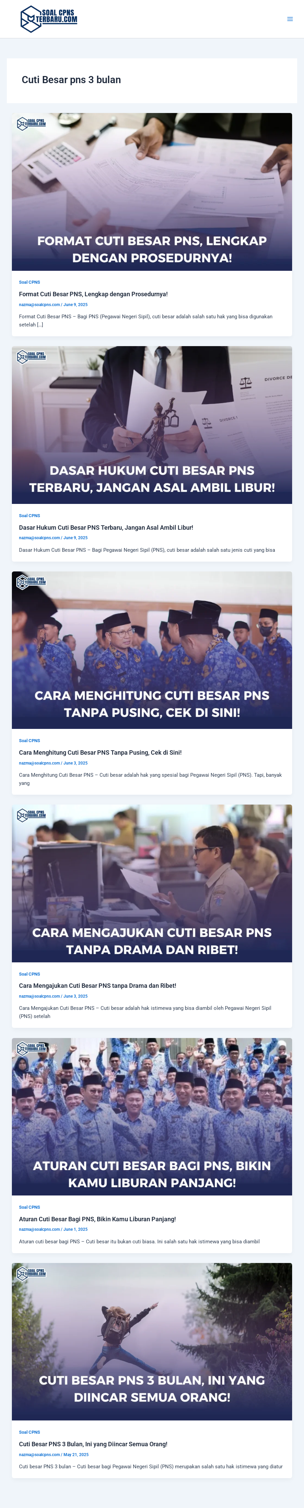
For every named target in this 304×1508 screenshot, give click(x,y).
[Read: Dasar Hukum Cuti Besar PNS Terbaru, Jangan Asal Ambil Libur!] (152, 425)
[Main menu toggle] (290, 19)
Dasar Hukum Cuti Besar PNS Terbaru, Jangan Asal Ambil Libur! (106, 527)
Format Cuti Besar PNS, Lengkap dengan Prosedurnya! (93, 294)
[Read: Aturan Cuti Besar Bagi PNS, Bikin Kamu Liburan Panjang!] (152, 1116)
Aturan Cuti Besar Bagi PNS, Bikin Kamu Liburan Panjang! (97, 1219)
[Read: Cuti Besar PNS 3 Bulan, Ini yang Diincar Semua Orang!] (152, 1341)
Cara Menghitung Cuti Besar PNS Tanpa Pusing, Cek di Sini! (100, 752)
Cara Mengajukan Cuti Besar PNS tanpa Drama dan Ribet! (97, 985)
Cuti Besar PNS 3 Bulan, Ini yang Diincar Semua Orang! (93, 1444)
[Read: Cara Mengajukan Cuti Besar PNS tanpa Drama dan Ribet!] (152, 883)
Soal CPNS (29, 282)
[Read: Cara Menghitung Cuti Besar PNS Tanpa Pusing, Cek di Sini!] (152, 650)
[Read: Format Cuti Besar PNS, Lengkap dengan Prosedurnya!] (152, 191)
